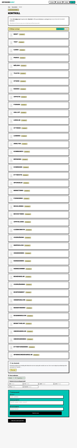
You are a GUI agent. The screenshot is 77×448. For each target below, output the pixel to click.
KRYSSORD (8, 2)
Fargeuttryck (20, 377)
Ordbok (66, 2)
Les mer (13, 370)
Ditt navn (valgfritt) (14, 407)
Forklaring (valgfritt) (14, 400)
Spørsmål (59, 2)
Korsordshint (14, 7)
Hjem (72, 2)
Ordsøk (52, 2)
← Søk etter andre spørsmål (17, 421)
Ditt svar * (12, 394)
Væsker (12, 377)
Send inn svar (35, 413)
